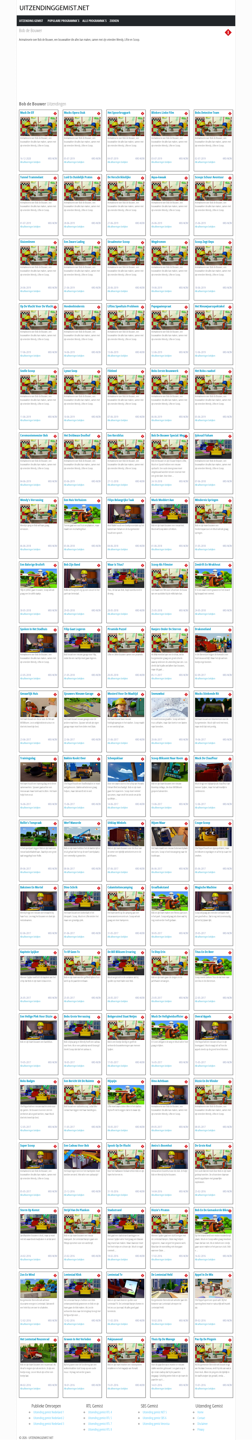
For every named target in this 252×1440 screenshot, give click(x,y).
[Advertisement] (126, 71)
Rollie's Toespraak (31, 823)
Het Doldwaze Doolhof (77, 435)
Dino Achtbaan (159, 1081)
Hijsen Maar (158, 823)
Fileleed (112, 371)
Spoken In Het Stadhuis (33, 629)
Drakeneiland (203, 629)
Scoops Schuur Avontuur (209, 177)
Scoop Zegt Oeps (204, 242)
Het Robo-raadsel (205, 371)
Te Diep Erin (158, 952)
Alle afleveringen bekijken (30, 162)
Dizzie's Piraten (160, 1210)
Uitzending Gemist (31, 21)
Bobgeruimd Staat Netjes (122, 1016)
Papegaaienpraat (161, 306)
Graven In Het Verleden (77, 1339)
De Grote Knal (203, 1145)
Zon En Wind (27, 1274)
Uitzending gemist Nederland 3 (48, 1424)
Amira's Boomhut (161, 1145)
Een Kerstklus (116, 435)
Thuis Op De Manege (163, 1339)
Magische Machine (205, 887)
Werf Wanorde (72, 823)
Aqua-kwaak (158, 177)
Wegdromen (158, 242)
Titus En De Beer (204, 952)
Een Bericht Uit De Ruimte (79, 1081)
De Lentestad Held (161, 1274)
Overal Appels (203, 1016)
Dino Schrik (71, 887)
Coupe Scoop (202, 823)
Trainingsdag (27, 758)
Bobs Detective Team (207, 112)
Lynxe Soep (70, 371)
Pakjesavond (115, 1339)
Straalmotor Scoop (119, 242)
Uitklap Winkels (117, 823)
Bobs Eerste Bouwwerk (164, 371)
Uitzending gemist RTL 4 (100, 1412)
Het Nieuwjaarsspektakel (210, 306)
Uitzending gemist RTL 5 (100, 1418)
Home (200, 1412)
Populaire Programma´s (63, 21)
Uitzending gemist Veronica (156, 1424)
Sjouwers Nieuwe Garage (78, 693)
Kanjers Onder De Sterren (166, 629)
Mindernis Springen (206, 500)
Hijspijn (112, 1081)
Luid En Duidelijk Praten (78, 177)
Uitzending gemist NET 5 (155, 1412)
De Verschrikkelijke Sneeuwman (119, 179)
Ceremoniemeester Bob (34, 435)
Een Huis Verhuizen (75, 500)
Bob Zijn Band (72, 564)
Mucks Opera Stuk (74, 112)
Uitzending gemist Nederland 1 (48, 1412)
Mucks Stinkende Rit (207, 693)
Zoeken (114, 21)
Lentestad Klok (72, 1274)
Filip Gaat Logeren (74, 629)
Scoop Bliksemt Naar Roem (167, 758)
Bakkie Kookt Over (75, 758)
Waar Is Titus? (116, 564)
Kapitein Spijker (29, 952)
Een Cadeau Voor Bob (76, 1145)
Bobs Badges (27, 1081)
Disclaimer (202, 1424)
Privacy (200, 1429)
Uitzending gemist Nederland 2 (48, 1418)
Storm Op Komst (29, 1210)
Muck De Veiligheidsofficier (167, 1016)
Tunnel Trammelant (31, 177)
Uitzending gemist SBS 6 (154, 1418)
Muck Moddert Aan (162, 500)
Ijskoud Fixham (204, 435)
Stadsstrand (115, 1210)
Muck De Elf (27, 112)
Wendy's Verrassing (31, 500)
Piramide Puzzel (117, 629)
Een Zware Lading (74, 242)
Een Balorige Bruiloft (32, 564)
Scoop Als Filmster (162, 564)
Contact (201, 1418)
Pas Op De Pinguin (205, 1339)
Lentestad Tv (115, 1274)
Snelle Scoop (27, 371)
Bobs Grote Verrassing (77, 1016)
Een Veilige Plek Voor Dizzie (36, 1016)
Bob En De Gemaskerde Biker (212, 1210)
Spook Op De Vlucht (119, 1145)
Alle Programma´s (94, 21)
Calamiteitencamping (120, 887)
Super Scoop (27, 1145)
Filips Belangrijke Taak (121, 500)
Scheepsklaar (115, 758)
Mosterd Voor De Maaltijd (123, 693)
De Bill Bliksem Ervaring (122, 952)
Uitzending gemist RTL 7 (100, 1424)
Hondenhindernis (74, 306)
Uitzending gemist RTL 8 (100, 1429)
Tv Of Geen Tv (72, 952)
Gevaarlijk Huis (29, 693)
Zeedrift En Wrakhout (207, 564)
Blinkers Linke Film (162, 112)
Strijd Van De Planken (76, 1210)
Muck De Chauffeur (206, 758)
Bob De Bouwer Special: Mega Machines (168, 437)
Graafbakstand (160, 887)
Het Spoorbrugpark (119, 112)
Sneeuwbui (157, 693)
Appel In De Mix (204, 1274)
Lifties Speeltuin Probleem (123, 306)
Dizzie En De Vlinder (206, 1081)
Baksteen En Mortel (31, 887)
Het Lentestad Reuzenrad (34, 1339)
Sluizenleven (27, 242)
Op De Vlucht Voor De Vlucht (36, 306)
